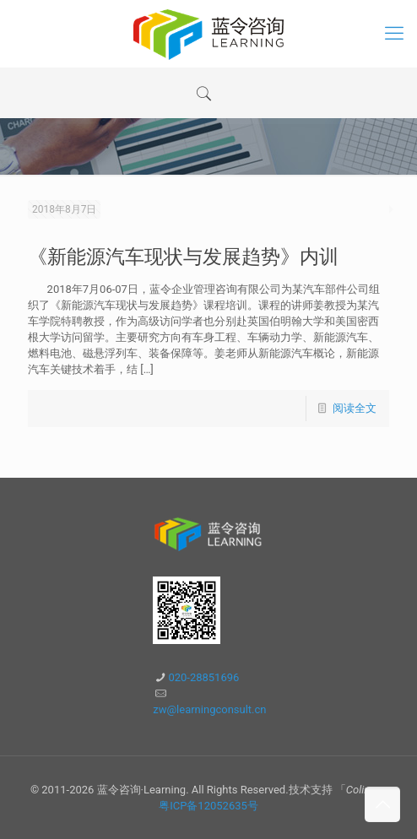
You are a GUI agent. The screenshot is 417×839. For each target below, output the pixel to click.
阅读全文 (354, 408)
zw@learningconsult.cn (209, 709)
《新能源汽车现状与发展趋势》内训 (183, 257)
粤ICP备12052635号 (208, 805)
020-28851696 (203, 677)
